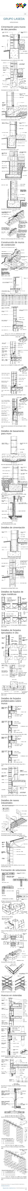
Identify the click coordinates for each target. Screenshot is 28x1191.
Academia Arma (12, 1188)
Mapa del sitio (5, 1188)
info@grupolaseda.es (5, 1185)
